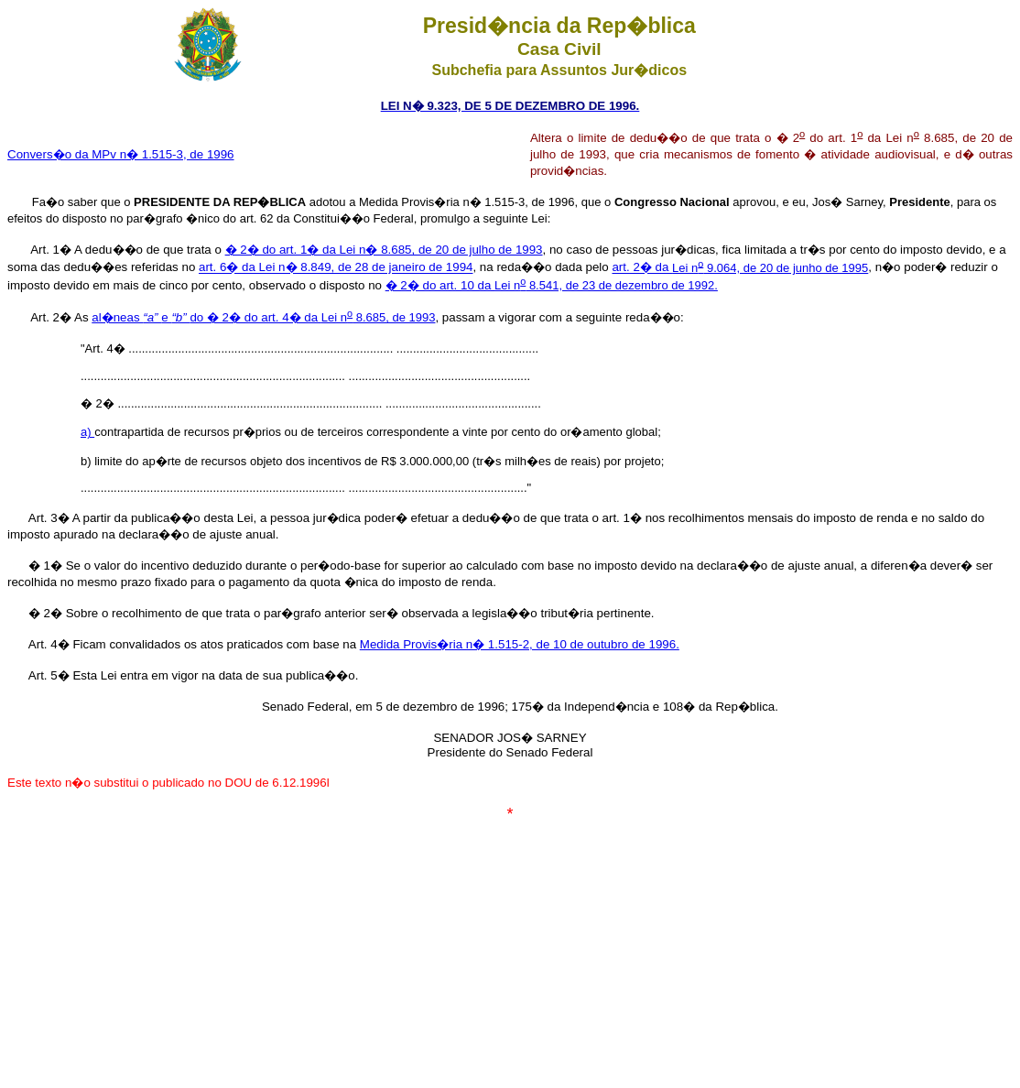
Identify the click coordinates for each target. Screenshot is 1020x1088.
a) (87, 432)
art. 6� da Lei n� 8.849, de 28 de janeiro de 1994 (335, 268)
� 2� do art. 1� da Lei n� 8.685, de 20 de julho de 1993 (384, 249)
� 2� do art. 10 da (439, 285)
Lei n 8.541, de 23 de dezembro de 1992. (606, 285)
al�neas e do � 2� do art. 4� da (206, 317)
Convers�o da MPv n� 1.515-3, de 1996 (120, 154)
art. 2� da (642, 268)
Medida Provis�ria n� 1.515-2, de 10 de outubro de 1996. (519, 644)
